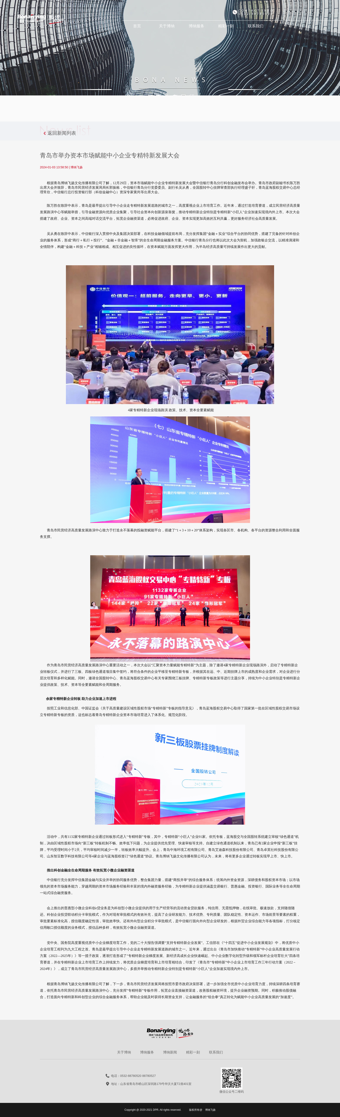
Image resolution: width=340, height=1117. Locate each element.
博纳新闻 (170, 1052)
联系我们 (216, 1052)
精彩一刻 (193, 1052)
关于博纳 (124, 1052)
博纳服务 (147, 1052)
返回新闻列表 (61, 133)
